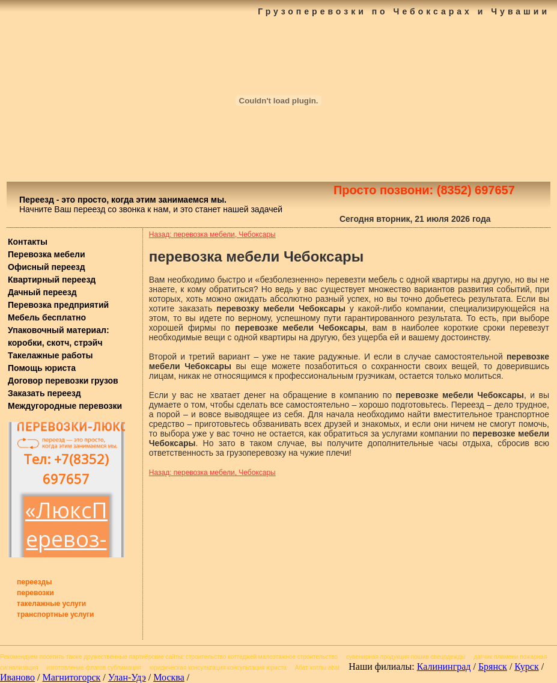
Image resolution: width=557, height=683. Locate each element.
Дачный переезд (42, 292)
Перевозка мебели (46, 254)
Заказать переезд (44, 393)
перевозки (35, 593)
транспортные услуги (55, 614)
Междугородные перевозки (65, 406)
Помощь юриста (42, 368)
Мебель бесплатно (47, 317)
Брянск (492, 666)
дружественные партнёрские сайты (133, 657)
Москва (168, 677)
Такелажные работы (50, 355)
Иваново (17, 677)
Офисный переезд (46, 267)
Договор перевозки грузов (63, 380)
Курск (526, 666)
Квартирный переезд (52, 279)
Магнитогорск (71, 677)
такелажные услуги (51, 603)
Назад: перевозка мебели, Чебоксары (212, 234)
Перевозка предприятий (58, 305)
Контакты (27, 242)
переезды (34, 582)
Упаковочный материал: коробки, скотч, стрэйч (58, 336)
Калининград (444, 666)
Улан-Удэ (127, 677)
